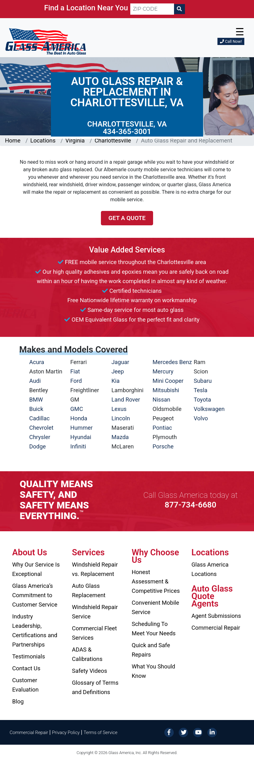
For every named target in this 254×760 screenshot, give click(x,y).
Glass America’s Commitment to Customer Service (34, 595)
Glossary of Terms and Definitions (95, 687)
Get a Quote (127, 218)
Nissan (161, 399)
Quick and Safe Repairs (151, 650)
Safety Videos (89, 671)
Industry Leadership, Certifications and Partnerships (34, 630)
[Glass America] (45, 41)
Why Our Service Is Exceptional (36, 569)
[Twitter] (183, 732)
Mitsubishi (165, 390)
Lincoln (121, 418)
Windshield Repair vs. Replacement (95, 569)
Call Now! (231, 41)
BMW (36, 399)
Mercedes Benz (172, 362)
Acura (36, 362)
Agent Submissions (216, 615)
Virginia (75, 140)
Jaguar (120, 362)
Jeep (118, 371)
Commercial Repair (216, 627)
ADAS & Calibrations (87, 654)
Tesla (200, 390)
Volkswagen (209, 409)
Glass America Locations (210, 569)
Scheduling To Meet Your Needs (154, 629)
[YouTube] (197, 732)
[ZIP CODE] (152, 9)
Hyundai (80, 437)
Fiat (75, 371)
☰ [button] (239, 32)
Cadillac (39, 418)
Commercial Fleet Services (94, 633)
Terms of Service (100, 732)
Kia (116, 381)
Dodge (37, 446)
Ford (76, 381)
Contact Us (26, 668)
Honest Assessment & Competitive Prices (156, 581)
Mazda (120, 437)
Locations (43, 140)
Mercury (162, 371)
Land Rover (126, 399)
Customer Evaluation (25, 685)
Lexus (119, 409)
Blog (18, 701)
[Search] (179, 9)
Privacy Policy (66, 732)
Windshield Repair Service (95, 612)
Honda (78, 418)
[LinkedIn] (212, 732)
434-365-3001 (127, 131)
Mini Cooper (167, 381)
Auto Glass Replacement (88, 590)
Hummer (81, 427)
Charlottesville (113, 140)
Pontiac (162, 427)
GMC (76, 409)
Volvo (201, 418)
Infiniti (78, 446)
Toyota (202, 399)
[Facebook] (169, 732)
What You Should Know (153, 671)
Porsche (162, 446)
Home (13, 140)
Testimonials (28, 656)
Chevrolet (41, 427)
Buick (36, 409)
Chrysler (39, 437)
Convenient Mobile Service (155, 607)
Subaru (203, 381)
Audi (35, 381)
